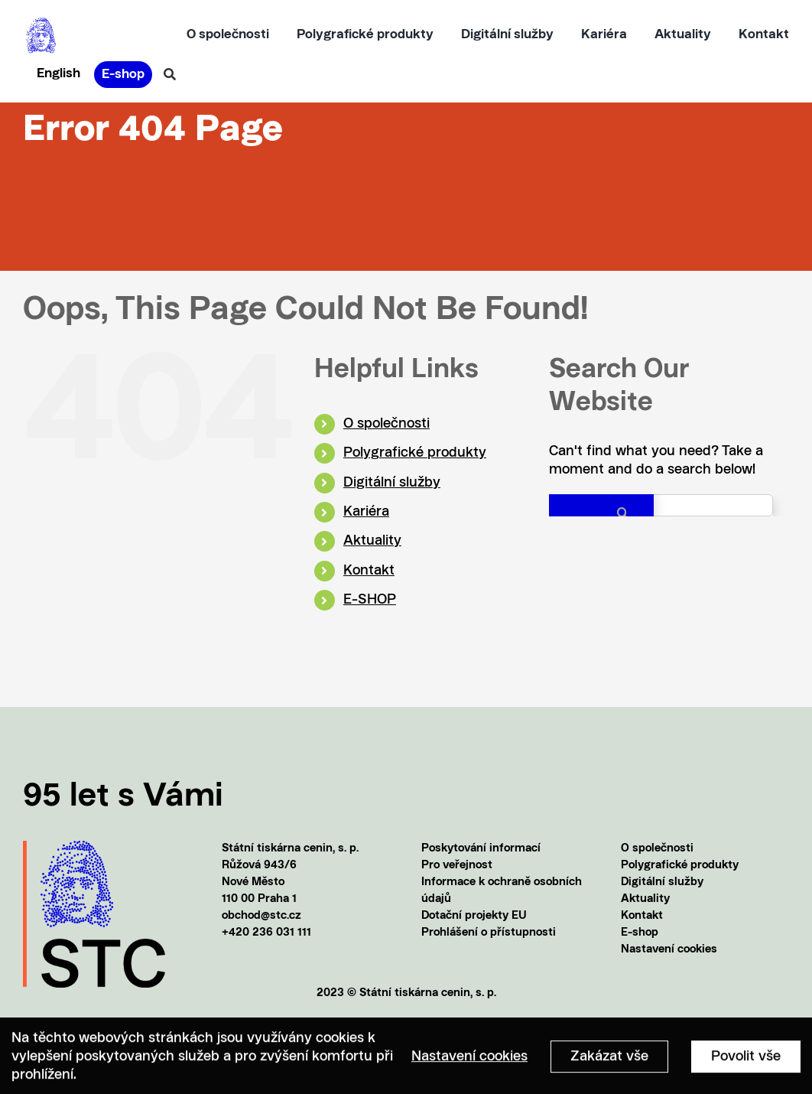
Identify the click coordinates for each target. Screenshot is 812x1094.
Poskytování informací (481, 849)
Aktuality (372, 541)
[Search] (601, 513)
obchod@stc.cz (261, 916)
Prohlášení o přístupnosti (488, 933)
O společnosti (386, 424)
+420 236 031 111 (266, 933)
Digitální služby (391, 483)
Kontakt (369, 571)
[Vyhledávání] (170, 74)
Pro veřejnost (456, 866)
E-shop (639, 933)
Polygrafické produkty (414, 453)
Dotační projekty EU (474, 916)
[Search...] (661, 505)
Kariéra (366, 512)
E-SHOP (369, 600)
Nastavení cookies (669, 950)
